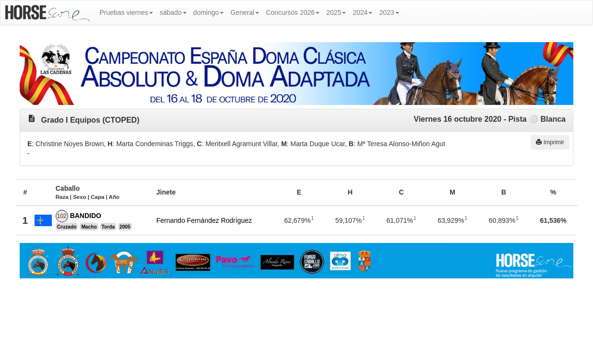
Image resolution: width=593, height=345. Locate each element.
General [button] (244, 12)
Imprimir (550, 142)
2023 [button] (389, 12)
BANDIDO (85, 215)
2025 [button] (336, 12)
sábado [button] (173, 12)
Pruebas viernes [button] (126, 12)
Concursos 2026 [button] (293, 12)
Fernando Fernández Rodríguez (204, 220)
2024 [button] (362, 12)
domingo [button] (208, 12)
